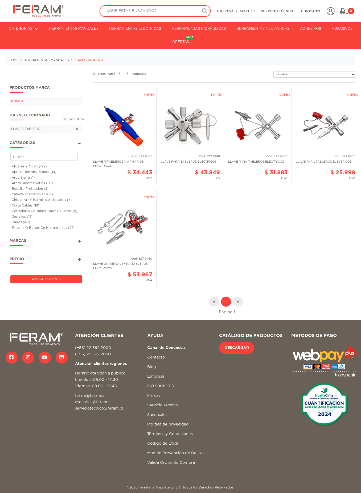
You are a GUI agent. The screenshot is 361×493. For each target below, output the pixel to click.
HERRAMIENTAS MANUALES (74, 29)
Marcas (153, 396)
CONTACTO (310, 11)
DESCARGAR (236, 348)
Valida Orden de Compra (171, 463)
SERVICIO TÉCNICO (278, 11)
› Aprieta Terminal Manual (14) (33, 172)
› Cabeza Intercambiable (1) (31, 194)
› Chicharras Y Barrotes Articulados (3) (41, 199)
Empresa (155, 376)
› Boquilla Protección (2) (29, 188)
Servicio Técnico (162, 405)
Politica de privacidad (168, 424)
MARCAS (247, 11)
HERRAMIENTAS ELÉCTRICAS (135, 29)
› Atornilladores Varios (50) (31, 183)
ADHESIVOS (310, 29)
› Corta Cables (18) (24, 205)
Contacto (156, 357)
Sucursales (157, 415)
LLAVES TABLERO (88, 60)
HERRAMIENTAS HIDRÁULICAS (199, 29)
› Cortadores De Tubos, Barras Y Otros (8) (43, 211)
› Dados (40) (20, 222)
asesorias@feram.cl (93, 402)
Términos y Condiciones (170, 434)
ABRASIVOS (342, 29)
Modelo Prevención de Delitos (175, 453)
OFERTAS (183, 40)
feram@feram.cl (90, 396)
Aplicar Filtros (46, 279)
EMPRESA (225, 11)
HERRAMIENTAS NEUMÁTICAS (262, 29)
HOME (14, 60)
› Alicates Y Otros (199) (28, 166)
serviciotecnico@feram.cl (99, 408)
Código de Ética (162, 443)
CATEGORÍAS (23, 29)
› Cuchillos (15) (21, 216)
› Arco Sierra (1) (22, 177)
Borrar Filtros (73, 119)
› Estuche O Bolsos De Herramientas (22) (42, 227)
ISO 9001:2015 (160, 386)
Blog (151, 367)
